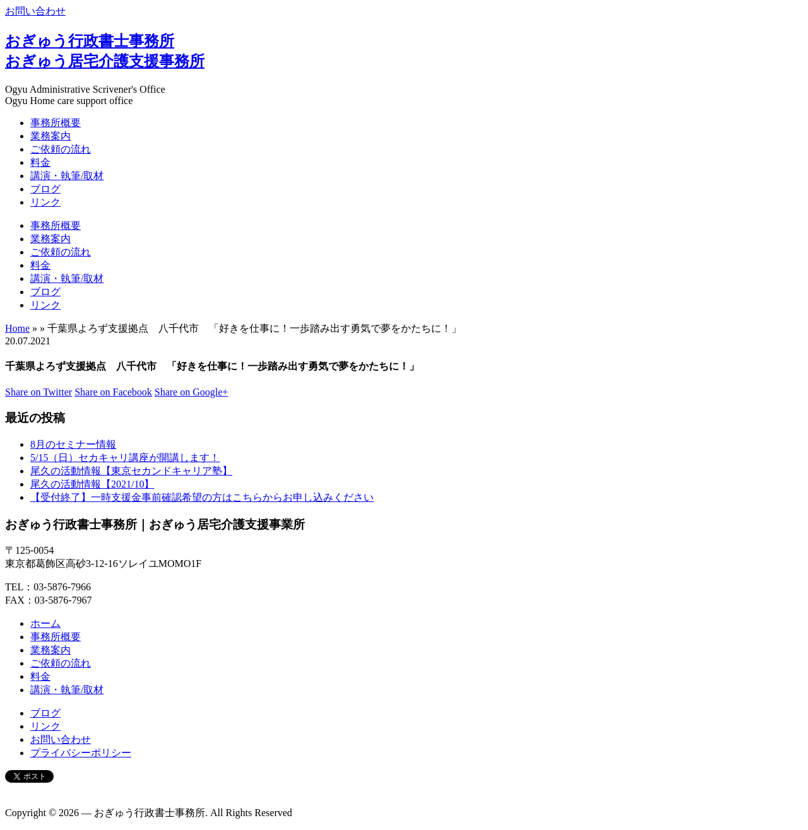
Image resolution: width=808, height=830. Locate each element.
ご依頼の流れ (60, 149)
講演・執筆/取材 (67, 175)
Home (17, 328)
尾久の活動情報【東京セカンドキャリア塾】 (131, 470)
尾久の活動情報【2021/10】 (92, 484)
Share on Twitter (38, 392)
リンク (45, 202)
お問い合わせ (35, 11)
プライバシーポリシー (80, 752)
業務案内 (50, 136)
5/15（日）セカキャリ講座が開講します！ (125, 457)
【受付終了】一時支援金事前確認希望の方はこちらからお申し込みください (202, 497)
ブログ (45, 189)
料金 (40, 162)
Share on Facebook (113, 392)
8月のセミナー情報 (73, 444)
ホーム (45, 623)
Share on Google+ (192, 392)
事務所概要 (55, 122)
